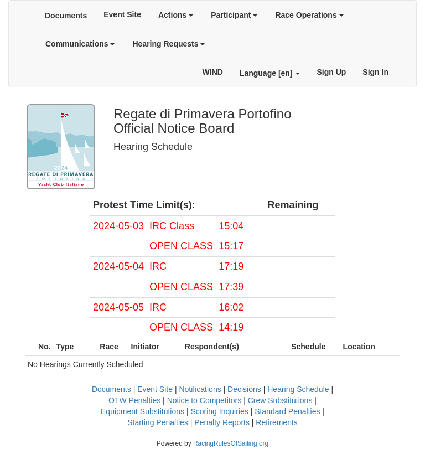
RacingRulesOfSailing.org (230, 443)
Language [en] (270, 73)
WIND (213, 72)
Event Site (122, 14)
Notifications (200, 389)
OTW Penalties (134, 400)
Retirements (276, 422)
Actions (175, 15)
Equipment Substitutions (142, 411)
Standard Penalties (287, 411)
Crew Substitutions (280, 400)
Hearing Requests (168, 43)
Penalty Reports (222, 422)
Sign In (375, 72)
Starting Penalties (157, 422)
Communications (80, 43)
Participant (234, 15)
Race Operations (309, 15)
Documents (66, 15)
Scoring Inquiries (219, 411)
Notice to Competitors (204, 400)
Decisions (244, 389)
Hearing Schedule (298, 389)
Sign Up (331, 72)
